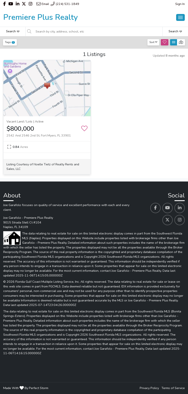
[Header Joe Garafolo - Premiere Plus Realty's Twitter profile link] (24, 4)
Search (12, 31)
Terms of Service (173, 388)
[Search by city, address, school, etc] (97, 31)
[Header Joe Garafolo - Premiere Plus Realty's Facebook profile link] (4, 4)
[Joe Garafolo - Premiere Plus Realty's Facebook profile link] (155, 208)
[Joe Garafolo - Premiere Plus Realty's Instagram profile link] (179, 220)
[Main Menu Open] (180, 17)
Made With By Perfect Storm (25, 388)
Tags (10, 42)
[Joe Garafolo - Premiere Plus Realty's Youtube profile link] (167, 208)
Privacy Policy (149, 388)
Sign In (180, 4)
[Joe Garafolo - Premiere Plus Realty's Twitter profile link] (167, 220)
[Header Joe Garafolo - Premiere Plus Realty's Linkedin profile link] (17, 4)
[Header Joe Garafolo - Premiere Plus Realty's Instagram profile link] (30, 4)
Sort (153, 42)
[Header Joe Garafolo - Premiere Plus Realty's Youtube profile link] (10, 4)
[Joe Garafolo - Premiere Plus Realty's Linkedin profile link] (179, 208)
